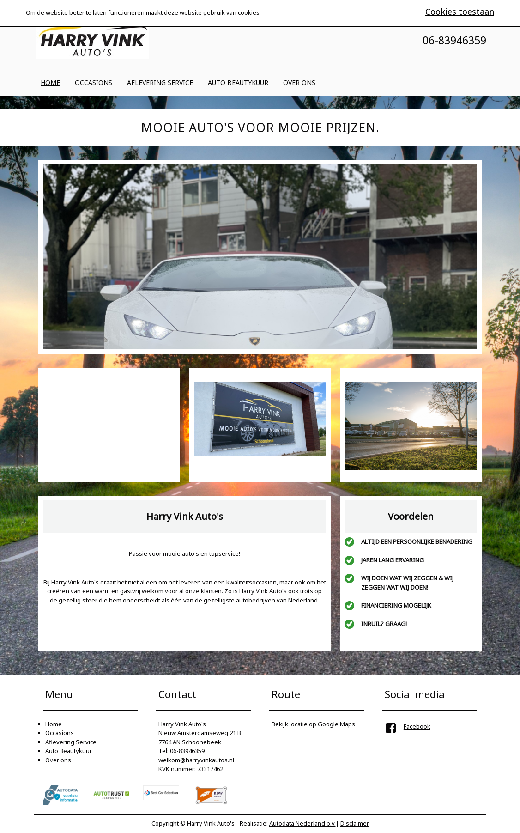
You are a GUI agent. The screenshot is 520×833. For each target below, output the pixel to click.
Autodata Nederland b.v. (302, 823)
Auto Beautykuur (238, 82)
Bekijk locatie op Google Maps (313, 724)
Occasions (93, 82)
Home (50, 82)
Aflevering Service (160, 82)
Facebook (417, 726)
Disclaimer (354, 823)
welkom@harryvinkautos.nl (196, 760)
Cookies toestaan (459, 11)
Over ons (299, 82)
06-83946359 (187, 751)
